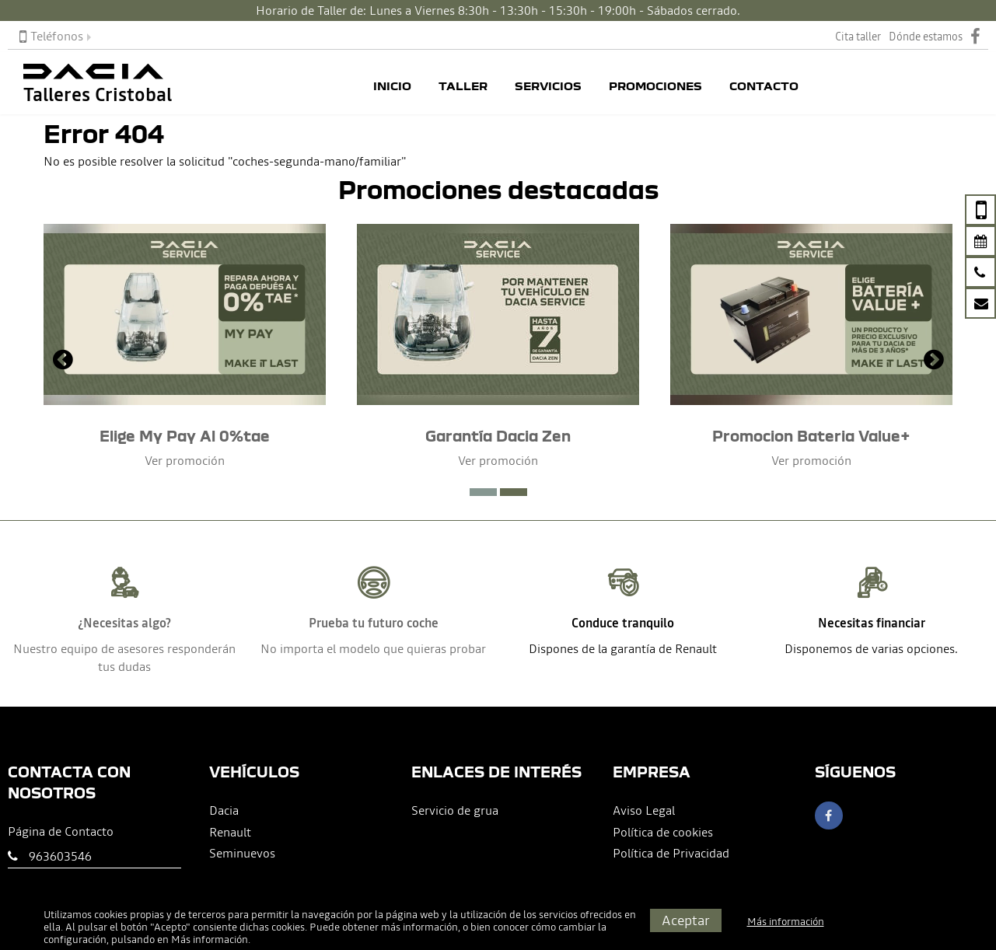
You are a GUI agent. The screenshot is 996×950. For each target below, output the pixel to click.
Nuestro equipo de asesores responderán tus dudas (124, 657)
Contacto (764, 86)
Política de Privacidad (671, 852)
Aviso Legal (644, 810)
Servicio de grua (454, 810)
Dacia (224, 810)
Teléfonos (51, 35)
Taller (463, 86)
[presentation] (63, 361)
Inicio (392, 86)
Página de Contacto (61, 831)
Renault (230, 831)
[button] (483, 492)
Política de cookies (663, 831)
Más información (209, 939)
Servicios (548, 86)
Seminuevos (242, 852)
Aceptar (686, 920)
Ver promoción (185, 460)
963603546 (60, 855)
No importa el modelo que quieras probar (373, 648)
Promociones (655, 86)
